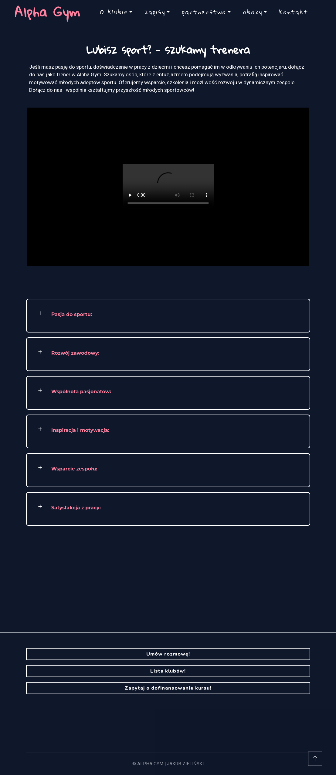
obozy (252, 12)
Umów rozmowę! (168, 654)
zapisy (154, 12)
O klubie (114, 12)
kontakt (293, 12)
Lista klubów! (168, 671)
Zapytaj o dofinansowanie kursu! (168, 688)
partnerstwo (204, 12)
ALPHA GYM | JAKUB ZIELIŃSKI (170, 763)
